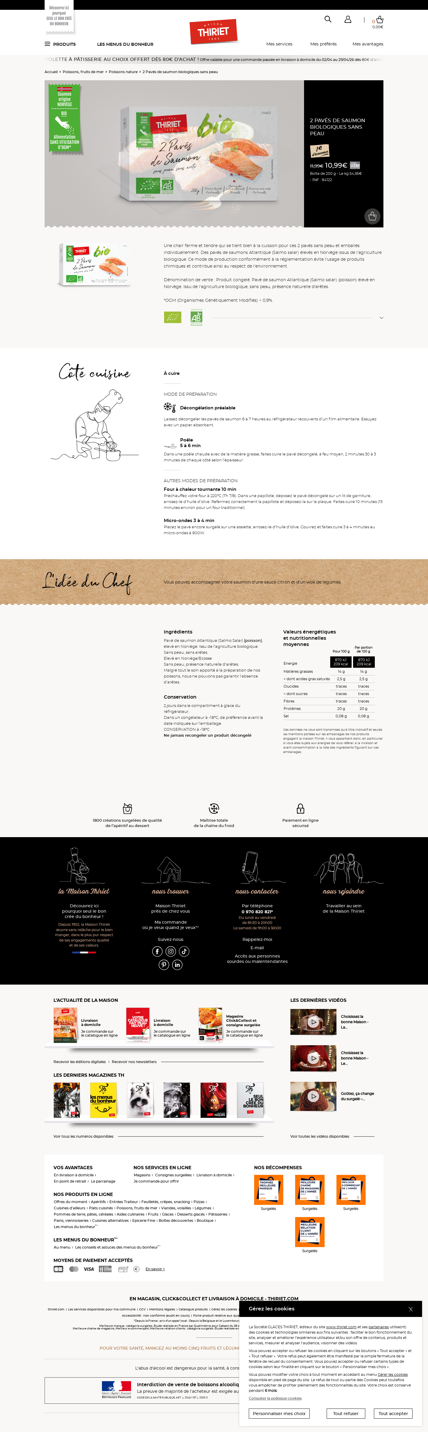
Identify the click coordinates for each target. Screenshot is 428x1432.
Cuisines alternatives (110, 1220)
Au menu (62, 1247)
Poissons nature (123, 72)
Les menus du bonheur (125, 44)
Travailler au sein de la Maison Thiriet (344, 908)
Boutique (205, 1220)
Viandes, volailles (176, 1208)
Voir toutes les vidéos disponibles (319, 1136)
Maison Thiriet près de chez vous (170, 908)
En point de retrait (70, 1181)
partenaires (379, 1327)
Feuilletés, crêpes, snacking (165, 1202)
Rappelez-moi (257, 939)
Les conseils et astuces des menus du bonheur (117, 1247)
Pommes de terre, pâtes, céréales (83, 1214)
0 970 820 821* (257, 911)
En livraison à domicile (74, 1175)
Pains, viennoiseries (71, 1220)
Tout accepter (393, 1413)
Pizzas (198, 1202)
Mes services (279, 44)
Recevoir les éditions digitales (80, 1062)
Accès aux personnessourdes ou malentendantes (257, 959)
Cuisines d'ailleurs (69, 1208)
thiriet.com (56, 1309)
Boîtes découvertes (176, 1220)
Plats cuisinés (101, 1208)
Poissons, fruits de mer (83, 72)
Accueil (51, 72)
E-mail (257, 947)
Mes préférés (323, 44)
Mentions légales (162, 1309)
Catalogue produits (193, 1309)
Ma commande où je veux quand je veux (170, 925)
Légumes (203, 1208)
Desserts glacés (191, 1214)
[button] (348, 20)
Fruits (153, 1214)
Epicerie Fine (143, 1220)
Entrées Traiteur (123, 1202)
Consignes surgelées (173, 1175)
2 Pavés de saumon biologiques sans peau (180, 72)
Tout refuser (346, 1413)
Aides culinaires (130, 1214)
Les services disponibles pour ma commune (102, 1309)
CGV (142, 1309)
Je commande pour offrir (156, 1181)
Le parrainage (103, 1181)
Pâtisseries (217, 1214)
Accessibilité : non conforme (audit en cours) (156, 1316)
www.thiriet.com (341, 1327)
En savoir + (155, 1269)
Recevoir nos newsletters (134, 1062)
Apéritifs (98, 1202)
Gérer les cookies (393, 1374)
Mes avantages (368, 44)
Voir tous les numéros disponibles (84, 1136)
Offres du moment (70, 1202)
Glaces (168, 1214)
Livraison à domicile (214, 1175)
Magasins (142, 1175)
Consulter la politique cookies (275, 1398)
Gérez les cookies (224, 1309)
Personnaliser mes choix (279, 1413)
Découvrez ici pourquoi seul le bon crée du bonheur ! (84, 911)
